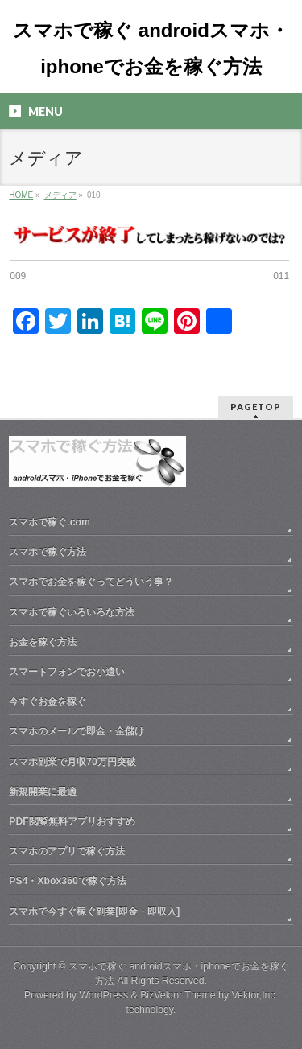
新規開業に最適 (43, 790)
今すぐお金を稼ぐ (47, 700)
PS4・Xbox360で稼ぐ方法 (67, 880)
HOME (21, 195)
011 (281, 276)
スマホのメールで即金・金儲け (76, 730)
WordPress (103, 994)
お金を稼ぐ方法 (43, 641)
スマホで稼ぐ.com (49, 521)
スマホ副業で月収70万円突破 (72, 761)
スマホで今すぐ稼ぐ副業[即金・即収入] (94, 910)
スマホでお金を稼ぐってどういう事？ (91, 580)
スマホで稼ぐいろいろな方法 (71, 611)
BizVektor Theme (178, 994)
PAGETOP (255, 406)
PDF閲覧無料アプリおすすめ (72, 820)
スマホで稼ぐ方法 (47, 551)
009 (18, 276)
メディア (60, 195)
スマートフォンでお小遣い (67, 671)
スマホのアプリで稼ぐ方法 (67, 850)
